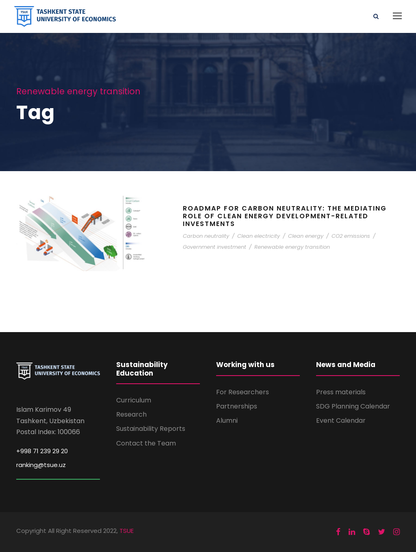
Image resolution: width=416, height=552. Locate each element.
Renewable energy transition (292, 247)
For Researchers (242, 392)
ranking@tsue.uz (41, 465)
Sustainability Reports (150, 428)
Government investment (214, 247)
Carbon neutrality (206, 236)
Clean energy (305, 236)
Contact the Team (146, 443)
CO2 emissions (351, 236)
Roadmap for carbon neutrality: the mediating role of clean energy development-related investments (285, 216)
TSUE (126, 530)
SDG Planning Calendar (353, 406)
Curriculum (133, 400)
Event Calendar (341, 420)
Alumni (227, 420)
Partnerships (236, 406)
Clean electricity (258, 236)
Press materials (341, 392)
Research (131, 414)
